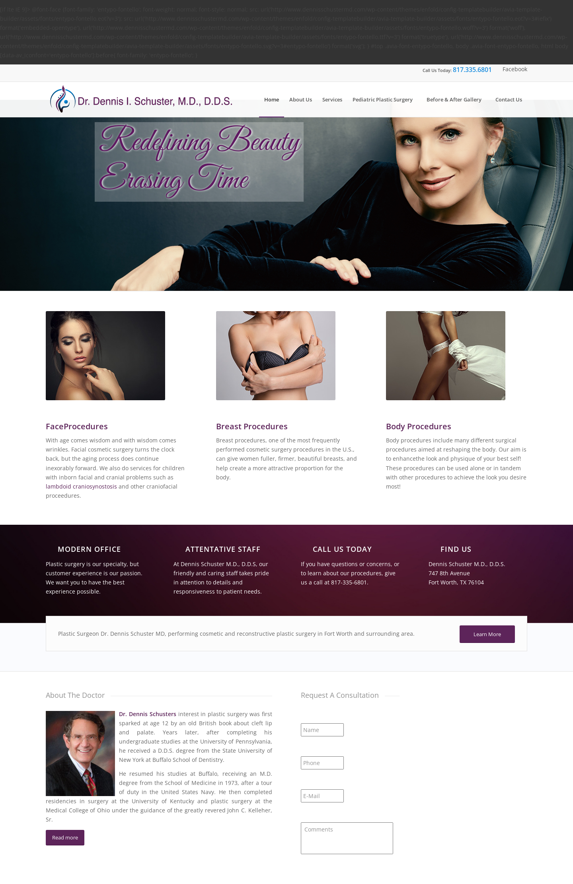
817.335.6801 (472, 69)
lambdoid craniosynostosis (81, 486)
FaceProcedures (77, 426)
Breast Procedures (252, 426)
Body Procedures (418, 426)
